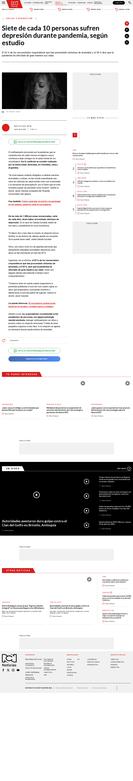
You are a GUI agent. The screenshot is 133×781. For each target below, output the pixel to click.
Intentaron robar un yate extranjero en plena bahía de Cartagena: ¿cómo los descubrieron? (115, 494)
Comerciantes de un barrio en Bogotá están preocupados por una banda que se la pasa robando (114, 479)
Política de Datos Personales (64, 688)
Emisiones (8, 9)
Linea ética (48, 672)
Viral (75, 150)
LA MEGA (70, 675)
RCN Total (71, 662)
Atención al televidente (29, 664)
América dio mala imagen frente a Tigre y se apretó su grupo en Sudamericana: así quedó (114, 616)
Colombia (27, 3)
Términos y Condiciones (99, 688)
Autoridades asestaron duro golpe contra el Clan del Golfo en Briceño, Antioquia (34, 523)
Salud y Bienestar (58, 2)
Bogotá (80, 164)
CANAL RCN (118, 3)
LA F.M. (69, 667)
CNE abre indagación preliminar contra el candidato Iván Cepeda (96, 182)
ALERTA (69, 670)
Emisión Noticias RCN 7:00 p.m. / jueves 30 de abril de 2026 (115, 523)
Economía (72, 3)
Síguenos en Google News (34, 359)
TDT (78, 659)
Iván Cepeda (81, 178)
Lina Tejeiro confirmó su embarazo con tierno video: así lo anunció (115, 581)
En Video (13, 468)
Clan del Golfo (55, 602)
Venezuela (6, 602)
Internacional (38, 3)
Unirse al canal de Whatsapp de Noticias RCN (34, 141)
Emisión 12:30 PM (65, 9)
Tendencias (81, 3)
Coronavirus (14, 340)
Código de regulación (33, 668)
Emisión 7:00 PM (94, 9)
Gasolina (105, 592)
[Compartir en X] (127, 36)
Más (124, 468)
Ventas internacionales (50, 669)
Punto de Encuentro (98, 2)
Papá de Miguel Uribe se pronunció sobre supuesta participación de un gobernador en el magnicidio (94, 209)
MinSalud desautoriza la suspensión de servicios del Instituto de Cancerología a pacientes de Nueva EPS (64, 410)
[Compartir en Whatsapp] (127, 42)
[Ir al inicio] (14, 4)
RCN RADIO (70, 664)
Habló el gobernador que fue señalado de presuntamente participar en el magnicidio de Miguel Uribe (96, 195)
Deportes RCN (48, 2)
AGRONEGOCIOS (92, 664)
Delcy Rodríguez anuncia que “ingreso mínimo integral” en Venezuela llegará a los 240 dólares (23, 607)
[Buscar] (129, 2)
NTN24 (69, 659)
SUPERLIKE (114, 664)
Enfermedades (7, 404)
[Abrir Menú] (3, 3)
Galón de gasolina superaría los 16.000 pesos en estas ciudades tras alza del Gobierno (115, 508)
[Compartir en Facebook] (127, 30)
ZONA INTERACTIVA (117, 662)
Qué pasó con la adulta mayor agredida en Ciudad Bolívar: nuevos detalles (96, 168)
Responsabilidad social (33, 659)
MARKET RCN (115, 667)
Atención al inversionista (30, 678)
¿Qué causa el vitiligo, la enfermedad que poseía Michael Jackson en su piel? (20, 409)
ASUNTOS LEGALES (93, 662)
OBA (45, 675)
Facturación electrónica (48, 660)
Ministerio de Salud (53, 404)
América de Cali (108, 610)
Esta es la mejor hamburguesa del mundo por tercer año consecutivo (95, 154)
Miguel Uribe (82, 191)
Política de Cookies (82, 688)
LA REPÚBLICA (92, 659)
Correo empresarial (32, 672)
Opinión (90, 3)
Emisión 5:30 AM (36, 9)
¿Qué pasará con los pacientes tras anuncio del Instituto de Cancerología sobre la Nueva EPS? (110, 410)
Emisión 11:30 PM (122, 9)
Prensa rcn (29, 675)
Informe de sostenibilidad (49, 664)
